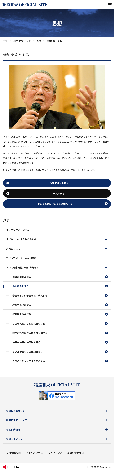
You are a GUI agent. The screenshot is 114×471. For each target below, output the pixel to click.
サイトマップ (55, 452)
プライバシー (33, 452)
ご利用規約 (12, 452)
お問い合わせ (74, 452)
